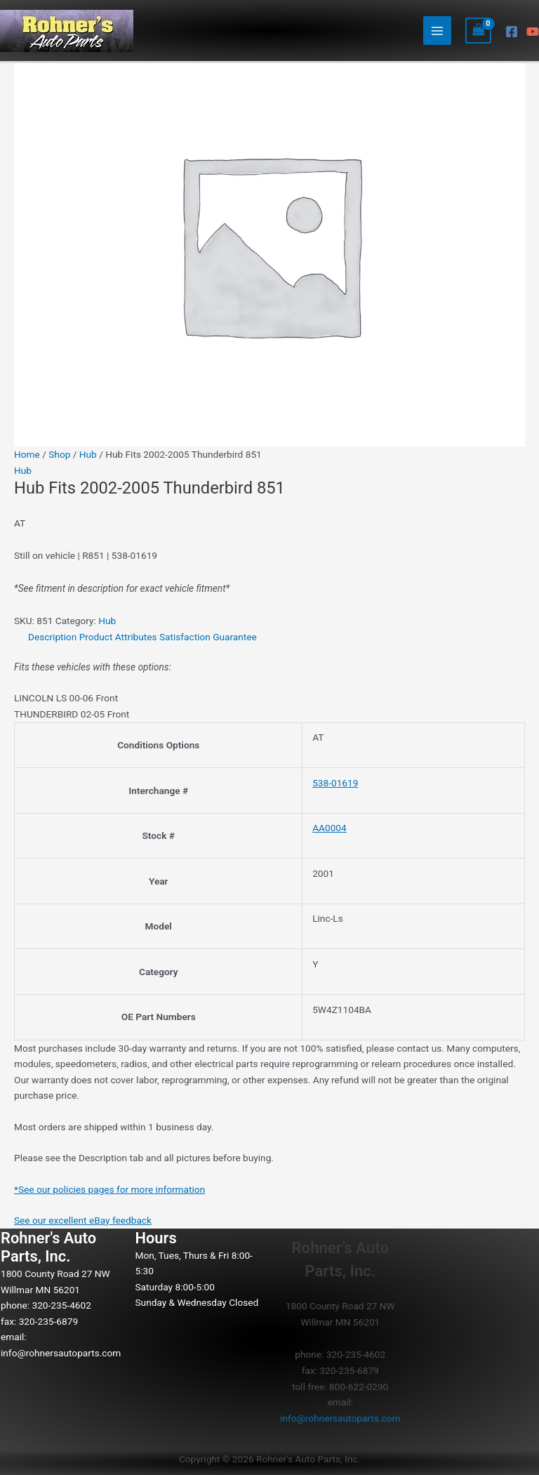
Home (27, 454)
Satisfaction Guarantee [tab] (208, 636)
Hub (88, 454)
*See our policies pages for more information (109, 1189)
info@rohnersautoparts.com (61, 1352)
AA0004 (329, 827)
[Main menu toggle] (437, 30)
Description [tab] (52, 636)
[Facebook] (511, 31)
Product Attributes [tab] (118, 636)
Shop (59, 454)
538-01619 (335, 782)
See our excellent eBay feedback (83, 1220)
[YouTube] (532, 31)
